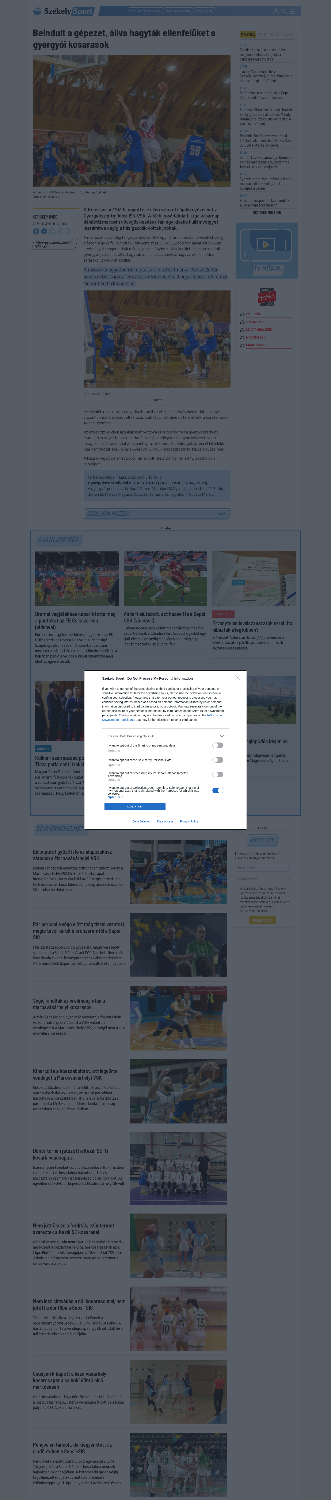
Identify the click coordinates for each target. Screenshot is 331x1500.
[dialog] (165, 750)
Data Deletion (142, 821)
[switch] (217, 745)
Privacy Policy (189, 821)
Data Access (165, 821)
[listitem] (165, 736)
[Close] (239, 679)
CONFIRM (135, 806)
